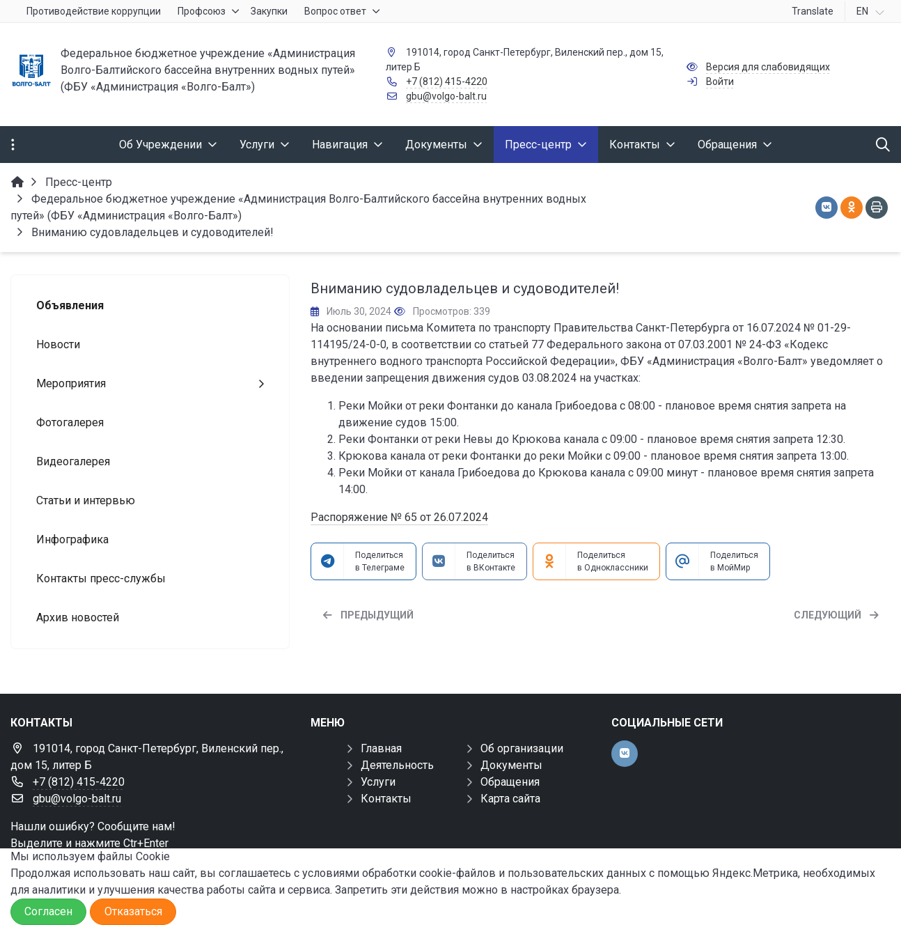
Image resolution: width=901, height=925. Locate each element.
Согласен (48, 911)
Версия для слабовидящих (768, 66)
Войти (720, 81)
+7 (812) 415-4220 (446, 81)
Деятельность (397, 765)
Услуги (378, 781)
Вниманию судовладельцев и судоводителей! (465, 288)
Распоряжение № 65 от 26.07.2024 (399, 517)
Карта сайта (510, 798)
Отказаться (133, 911)
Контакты (386, 798)
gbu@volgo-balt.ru (446, 96)
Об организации (521, 748)
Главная (381, 748)
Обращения (510, 781)
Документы (511, 765)
